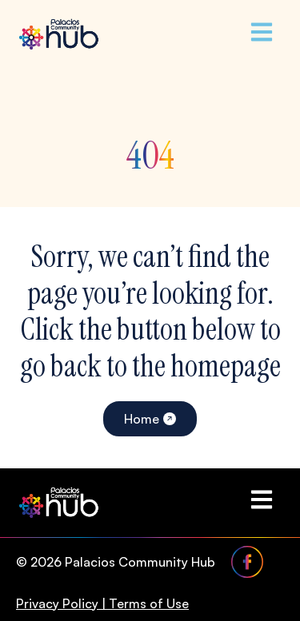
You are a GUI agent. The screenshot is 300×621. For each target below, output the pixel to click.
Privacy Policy (57, 603)
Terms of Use (149, 603)
